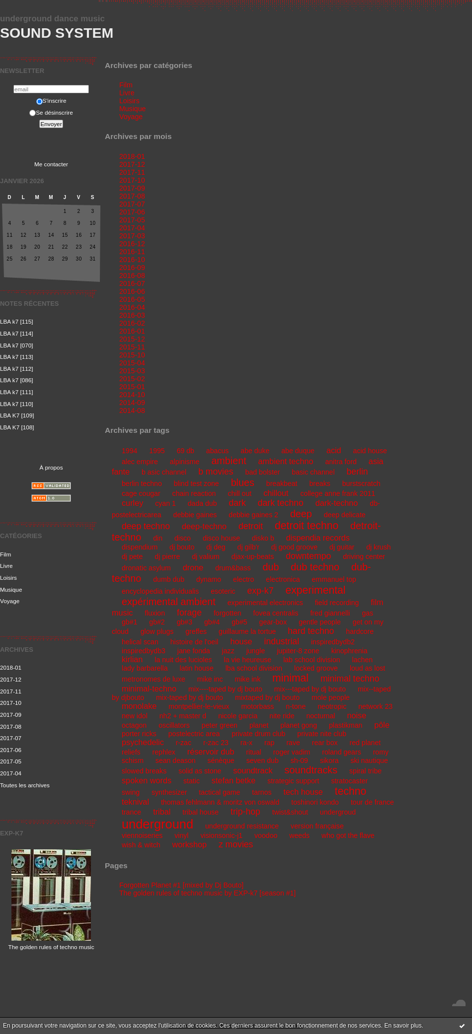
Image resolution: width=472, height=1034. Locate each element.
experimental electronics (265, 603)
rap (269, 743)
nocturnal (320, 716)
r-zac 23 (216, 743)
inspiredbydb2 (333, 642)
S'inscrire (51, 100)
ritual (253, 752)
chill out (239, 493)
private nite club (321, 734)
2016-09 (132, 268)
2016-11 (132, 252)
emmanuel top (334, 579)
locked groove (316, 668)
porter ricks (139, 734)
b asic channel (164, 472)
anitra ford (341, 462)
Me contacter (51, 164)
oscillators (174, 725)
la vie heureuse (248, 660)
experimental (315, 590)
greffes (196, 631)
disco (182, 538)
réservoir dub (211, 751)
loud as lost (367, 668)
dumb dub (168, 579)
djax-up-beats (253, 556)
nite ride (281, 716)
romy (381, 752)
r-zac (183, 743)
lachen (362, 660)
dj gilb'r (248, 547)
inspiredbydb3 (143, 651)
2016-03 (132, 315)
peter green (219, 725)
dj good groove (294, 547)
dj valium (206, 556)
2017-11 (10, 691)
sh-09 (299, 760)
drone (193, 567)
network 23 (375, 706)
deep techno (146, 526)
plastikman (345, 725)
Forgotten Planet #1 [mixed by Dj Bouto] (181, 885)
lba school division (254, 668)
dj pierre (167, 556)
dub (270, 566)
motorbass (257, 706)
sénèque (221, 760)
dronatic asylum (146, 568)
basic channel (313, 472)
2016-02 (132, 323)
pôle (382, 724)
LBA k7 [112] (16, 368)
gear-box (273, 622)
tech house (303, 791)
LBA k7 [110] (16, 404)
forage (189, 613)
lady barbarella (145, 668)
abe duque (298, 451)
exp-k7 (260, 591)
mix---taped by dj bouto (310, 689)
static (191, 781)
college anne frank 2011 (338, 493)
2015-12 (132, 339)
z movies (236, 844)
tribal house (200, 812)
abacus (217, 451)
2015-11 (132, 347)
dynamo (208, 579)
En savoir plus (402, 1025)
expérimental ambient (169, 601)
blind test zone (196, 483)
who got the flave (348, 835)
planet (258, 725)
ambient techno (286, 461)
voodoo (265, 835)
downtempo (308, 556)
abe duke (254, 451)
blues (242, 482)
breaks (319, 483)
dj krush (378, 547)
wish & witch (141, 845)
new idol (135, 716)
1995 (156, 451)
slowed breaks (144, 771)
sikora (329, 760)
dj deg (215, 547)
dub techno (315, 566)
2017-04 (10, 773)
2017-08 (10, 726)
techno (351, 791)
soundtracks (311, 769)
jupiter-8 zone (298, 651)
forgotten (227, 613)
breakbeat (282, 483)
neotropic (331, 706)
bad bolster (262, 472)
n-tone (296, 706)
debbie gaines (195, 515)
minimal (290, 678)
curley (132, 502)
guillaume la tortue (247, 631)
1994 (129, 451)
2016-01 (132, 331)
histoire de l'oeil (194, 642)
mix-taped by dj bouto (189, 697)
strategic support (293, 781)
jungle (255, 651)
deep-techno (204, 526)
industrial (282, 641)
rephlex (164, 752)
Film (5, 554)
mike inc (210, 679)
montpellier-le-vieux (198, 706)
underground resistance (242, 826)
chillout (276, 492)
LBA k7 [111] (16, 392)
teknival (135, 801)
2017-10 (10, 702)
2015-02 (132, 379)
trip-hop (245, 812)
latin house (196, 668)
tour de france (372, 802)
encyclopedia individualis (160, 591)
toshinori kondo (315, 802)
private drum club (258, 734)
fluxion (155, 613)
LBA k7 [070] (16, 345)
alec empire (140, 462)
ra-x (246, 743)
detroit (250, 526)
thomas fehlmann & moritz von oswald (220, 802)
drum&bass (232, 568)
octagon (134, 725)
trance (131, 812)
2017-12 (10, 679)
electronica (283, 579)
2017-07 (10, 738)
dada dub (202, 503)
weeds (299, 835)
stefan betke (233, 780)
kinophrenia (349, 651)
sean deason (176, 760)
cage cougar (141, 493)
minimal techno (350, 679)
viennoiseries (142, 835)
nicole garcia (237, 716)
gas (367, 613)
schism (133, 760)
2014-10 (132, 395)
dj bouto (181, 547)
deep (301, 513)
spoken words (146, 780)
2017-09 (10, 714)
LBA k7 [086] (16, 380)
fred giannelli (330, 613)
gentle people (320, 622)
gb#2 (156, 622)
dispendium (139, 547)
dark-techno (336, 502)
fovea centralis (276, 613)
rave (293, 743)
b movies (216, 472)
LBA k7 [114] (16, 333)
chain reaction (194, 493)
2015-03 (132, 371)
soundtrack (252, 770)
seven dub (262, 760)
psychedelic (143, 742)
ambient (228, 460)
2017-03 (132, 236)
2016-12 (132, 244)
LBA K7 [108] (17, 427)
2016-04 (132, 307)
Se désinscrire (51, 112)
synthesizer (169, 792)
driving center (364, 556)
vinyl (181, 835)
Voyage (9, 601)
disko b (263, 538)
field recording (337, 603)
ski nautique (369, 760)
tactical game (219, 792)
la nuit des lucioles (183, 660)
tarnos (261, 792)
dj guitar (341, 547)
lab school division (311, 660)
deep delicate (345, 515)
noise (356, 715)
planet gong (298, 725)
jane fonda (193, 651)
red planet (365, 743)
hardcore (360, 631)
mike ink (247, 679)
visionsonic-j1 (221, 835)
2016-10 (132, 260)
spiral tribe (365, 771)
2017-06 (10, 750)
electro (243, 579)
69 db (185, 451)
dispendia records (318, 537)
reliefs (131, 752)
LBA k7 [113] (16, 356)
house (241, 641)
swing (131, 792)
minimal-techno (149, 688)
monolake (139, 705)
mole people (331, 697)
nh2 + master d (183, 716)
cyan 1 (165, 503)
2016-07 (132, 283)
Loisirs (8, 577)
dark (237, 503)
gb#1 (129, 622)
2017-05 (10, 761)
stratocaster (349, 781)
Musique (11, 589)
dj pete (132, 556)
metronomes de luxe (153, 679)
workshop (189, 844)
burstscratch (361, 483)
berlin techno (142, 483)
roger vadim (292, 752)
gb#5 (239, 622)
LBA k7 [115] (16, 321)
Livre (6, 565)
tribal (161, 811)
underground (157, 824)
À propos (51, 467)
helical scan (140, 642)
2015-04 (132, 363)
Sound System (56, 33)
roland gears (341, 752)
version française (317, 826)
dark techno (281, 503)
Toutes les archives (25, 785)
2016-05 (132, 299)
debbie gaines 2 (253, 515)
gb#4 (212, 622)
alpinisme (185, 462)
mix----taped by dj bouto (225, 689)
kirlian (132, 659)
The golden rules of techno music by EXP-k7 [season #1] (207, 893)
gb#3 (184, 622)
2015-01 (132, 387)
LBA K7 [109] (17, 415)
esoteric (223, 591)
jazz (228, 651)
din (157, 538)
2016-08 (132, 275)
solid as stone (199, 771)
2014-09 (132, 403)
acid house (370, 451)
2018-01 (10, 667)
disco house (221, 538)
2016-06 (132, 291)
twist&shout (290, 812)
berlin (357, 472)
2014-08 (132, 410)
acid (333, 450)
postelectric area (194, 734)
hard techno (311, 631)
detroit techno (306, 525)
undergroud (338, 812)
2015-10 (132, 355)
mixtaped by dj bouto (267, 697)
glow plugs (157, 631)
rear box (325, 743)
